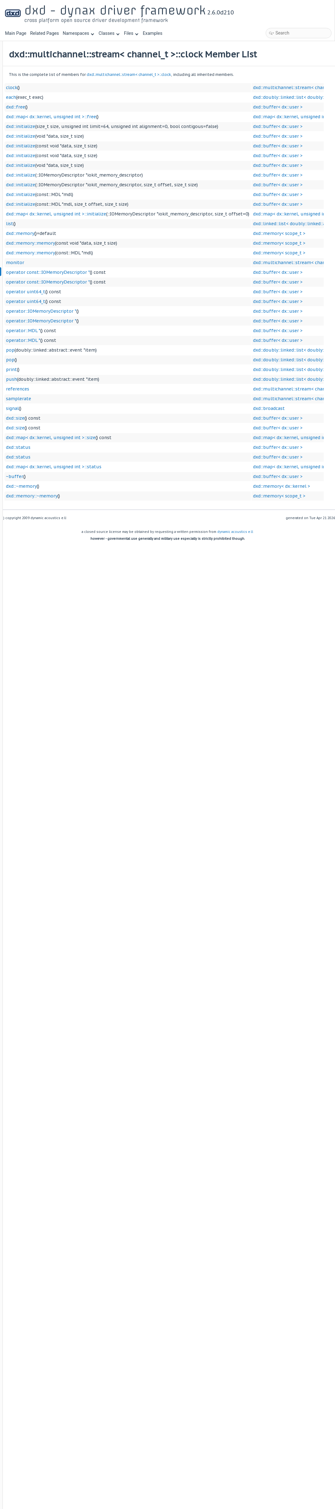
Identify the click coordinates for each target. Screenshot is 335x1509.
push (89, 390)
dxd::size (93, 429)
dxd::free (93, 117)
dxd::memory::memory (108, 254)
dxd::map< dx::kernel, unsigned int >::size (128, 448)
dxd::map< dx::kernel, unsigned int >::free (129, 127)
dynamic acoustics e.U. (235, 542)
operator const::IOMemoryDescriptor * (126, 283)
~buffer (92, 487)
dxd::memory (98, 244)
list (87, 234)
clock (89, 98)
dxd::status (96, 458)
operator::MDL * (101, 341)
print (89, 380)
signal (90, 419)
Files (131, 33)
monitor (93, 273)
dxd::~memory (99, 497)
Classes (109, 33)
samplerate (96, 409)
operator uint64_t (103, 302)
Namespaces (78, 33)
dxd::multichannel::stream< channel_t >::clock (207, 85)
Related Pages (44, 33)
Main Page (15, 33)
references (95, 399)
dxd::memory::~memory (109, 506)
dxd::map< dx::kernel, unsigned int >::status (131, 477)
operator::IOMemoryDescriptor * (119, 322)
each (89, 108)
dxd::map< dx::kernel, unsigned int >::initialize (134, 224)
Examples (152, 33)
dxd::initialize (98, 137)
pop (88, 361)
